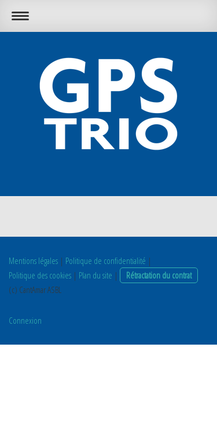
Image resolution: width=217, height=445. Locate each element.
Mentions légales (33, 260)
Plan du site (95, 275)
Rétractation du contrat (159, 275)
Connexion (25, 320)
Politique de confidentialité (105, 260)
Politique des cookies (40, 275)
